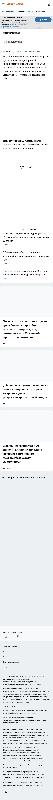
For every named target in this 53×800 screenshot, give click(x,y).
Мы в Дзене (41, 11)
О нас (5, 667)
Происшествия (13, 41)
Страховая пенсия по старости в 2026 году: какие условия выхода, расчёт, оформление (26, 275)
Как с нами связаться (11, 662)
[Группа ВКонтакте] (5, 636)
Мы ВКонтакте (7, 11)
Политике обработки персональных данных (13, 25)
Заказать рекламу (25, 11)
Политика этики (9, 652)
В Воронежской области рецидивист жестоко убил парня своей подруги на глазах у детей (26, 258)
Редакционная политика (12, 657)
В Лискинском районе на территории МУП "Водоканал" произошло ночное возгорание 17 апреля (26, 239)
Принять (43, 19)
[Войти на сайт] (49, 4)
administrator (33, 51)
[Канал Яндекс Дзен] (18, 636)
